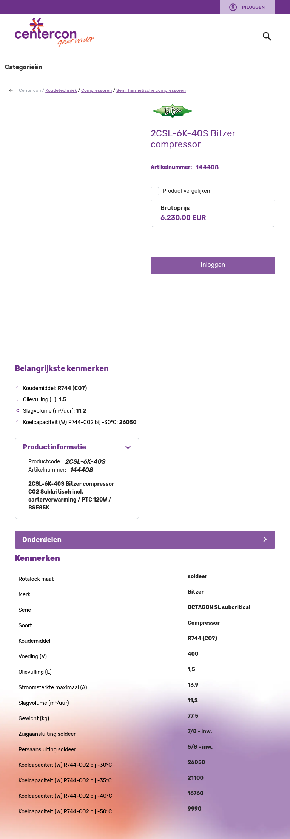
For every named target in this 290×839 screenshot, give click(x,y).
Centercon (30, 90)
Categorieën (23, 67)
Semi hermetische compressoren (151, 90)
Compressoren (96, 90)
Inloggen (253, 7)
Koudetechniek (61, 90)
